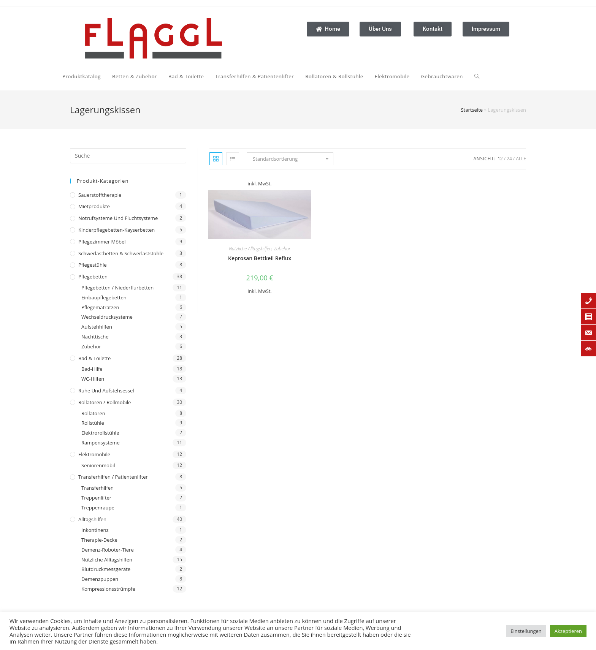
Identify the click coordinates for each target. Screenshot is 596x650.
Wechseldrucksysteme (107, 316)
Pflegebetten (93, 276)
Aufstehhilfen (96, 326)
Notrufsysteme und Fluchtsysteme (118, 218)
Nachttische (94, 336)
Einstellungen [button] (525, 631)
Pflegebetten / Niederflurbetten (117, 287)
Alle (521, 158)
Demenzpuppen (99, 579)
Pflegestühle (92, 264)
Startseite (472, 109)
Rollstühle (92, 422)
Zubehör (91, 346)
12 (500, 158)
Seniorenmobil (98, 465)
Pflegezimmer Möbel (102, 241)
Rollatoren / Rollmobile (104, 402)
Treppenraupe (97, 507)
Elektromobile (94, 454)
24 (509, 158)
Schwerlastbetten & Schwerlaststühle (120, 253)
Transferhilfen (97, 487)
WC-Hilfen (92, 378)
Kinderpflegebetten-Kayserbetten (116, 229)
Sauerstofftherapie (99, 194)
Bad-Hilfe (92, 368)
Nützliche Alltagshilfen (106, 559)
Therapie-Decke (99, 539)
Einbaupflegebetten (104, 297)
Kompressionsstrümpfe (108, 588)
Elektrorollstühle (100, 432)
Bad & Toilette (94, 358)
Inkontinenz (94, 530)
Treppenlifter (96, 497)
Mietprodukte (94, 206)
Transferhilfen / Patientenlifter (113, 476)
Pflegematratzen (100, 307)
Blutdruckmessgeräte (105, 569)
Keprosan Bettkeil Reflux (259, 258)
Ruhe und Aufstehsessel (106, 390)
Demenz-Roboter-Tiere (107, 549)
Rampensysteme (100, 442)
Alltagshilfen (92, 519)
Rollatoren (93, 413)
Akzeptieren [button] (568, 631)
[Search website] (411, 76)
